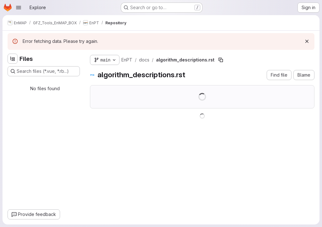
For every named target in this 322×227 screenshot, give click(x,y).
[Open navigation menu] (19, 8)
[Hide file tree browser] (13, 59)
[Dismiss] (307, 41)
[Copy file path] (221, 60)
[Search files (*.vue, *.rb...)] (44, 71)
